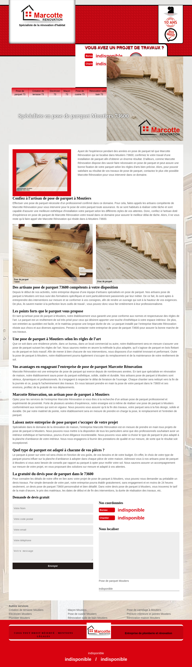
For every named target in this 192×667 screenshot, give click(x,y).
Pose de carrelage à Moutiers (144, 609)
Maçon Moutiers (77, 609)
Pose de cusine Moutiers (82, 613)
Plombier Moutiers (19, 617)
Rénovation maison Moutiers (143, 617)
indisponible (104, 55)
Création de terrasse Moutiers (26, 609)
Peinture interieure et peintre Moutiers (149, 613)
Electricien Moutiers (20, 613)
